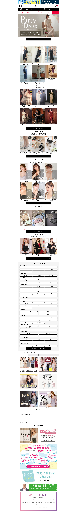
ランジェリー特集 (53, 355)
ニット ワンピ (49, 13)
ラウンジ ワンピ (28, 13)
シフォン (38, 317)
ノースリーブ (26, 303)
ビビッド (38, 296)
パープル (51, 288)
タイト (26, 299)
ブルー (38, 291)
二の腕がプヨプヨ (48, 333)
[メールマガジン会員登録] (48, 442)
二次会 (38, 339)
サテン (26, 322)
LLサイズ (38, 269)
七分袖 (26, 305)
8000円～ (51, 275)
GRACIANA (38, 345)
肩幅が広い (29, 335)
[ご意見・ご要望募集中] (38, 468)
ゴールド (51, 293)
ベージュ (38, 293)
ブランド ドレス (35, 13)
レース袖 (51, 305)
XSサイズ (25, 267)
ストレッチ (51, 320)
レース (26, 317)
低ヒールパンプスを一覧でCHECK (38, 156)
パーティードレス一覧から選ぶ (38, 348)
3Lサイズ (51, 269)
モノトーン (26, 296)
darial (26, 345)
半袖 (38, 303)
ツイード (38, 320)
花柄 (48, 311)
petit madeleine (51, 345)
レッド (26, 288)
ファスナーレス (51, 329)
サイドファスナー (38, 329)
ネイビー (25, 291)
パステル (51, 296)
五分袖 (51, 303)
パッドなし (48, 326)
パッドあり (29, 326)
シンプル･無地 (28, 311)
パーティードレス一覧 (38, 38)
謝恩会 (51, 339)
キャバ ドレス (22, 13)
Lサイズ (25, 269)
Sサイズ (38, 267)
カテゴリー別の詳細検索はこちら (26, 414)
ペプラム (51, 299)
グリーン (51, 291)
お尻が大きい (48, 335)
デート (38, 341)
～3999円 (25, 275)
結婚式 (26, 339)
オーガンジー (38, 322)
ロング (51, 279)
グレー (38, 286)
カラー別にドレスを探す (24, 417)
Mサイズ (51, 267)
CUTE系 (38, 282)
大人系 (51, 282)
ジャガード (51, 317)
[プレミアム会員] (29, 442)
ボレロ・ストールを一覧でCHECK (38, 258)
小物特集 (43, 355)
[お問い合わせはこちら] (38, 482)
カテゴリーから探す (23, 422)
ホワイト (51, 286)
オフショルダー (25, 308)
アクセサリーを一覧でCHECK (38, 202)
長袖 (38, 305)
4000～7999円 (38, 275)
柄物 (48, 314)
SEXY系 (25, 282)
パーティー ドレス (55, 13)
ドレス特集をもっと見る (38, 409)
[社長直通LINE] (38, 490)
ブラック (25, 286)
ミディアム (38, 279)
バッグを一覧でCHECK (38, 231)
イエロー (25, 293)
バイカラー (29, 314)
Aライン (38, 299)
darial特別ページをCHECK (38, 128)
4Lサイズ (25, 271)
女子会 (26, 341)
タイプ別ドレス (33, 355)
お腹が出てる (29, 333)
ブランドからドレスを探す (24, 419)
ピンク (38, 288)
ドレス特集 (23, 355)
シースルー (26, 320)
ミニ (25, 279)
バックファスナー (26, 329)
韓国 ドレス (42, 13)
